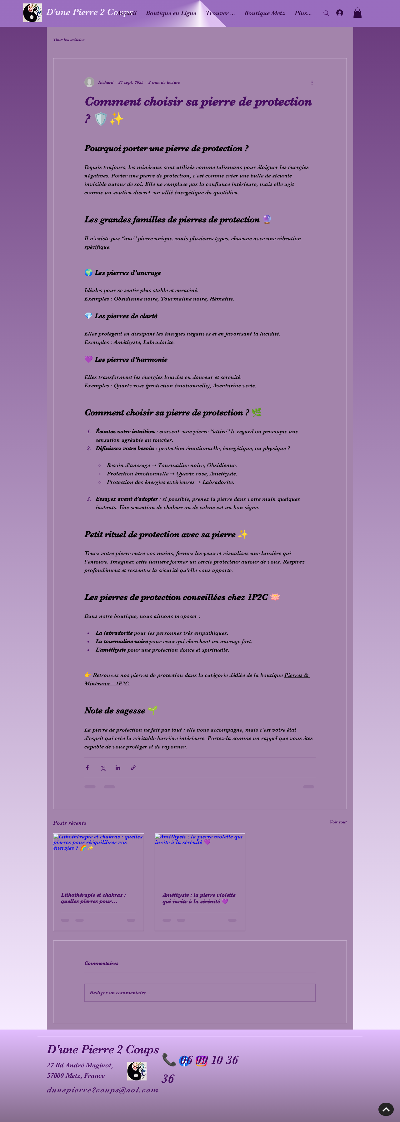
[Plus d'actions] (312, 82)
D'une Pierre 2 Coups (89, 12)
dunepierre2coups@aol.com (103, 1089)
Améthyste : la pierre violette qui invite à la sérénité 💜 (198, 898)
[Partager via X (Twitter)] (103, 768)
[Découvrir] (386, 1109)
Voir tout (338, 821)
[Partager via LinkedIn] (118, 768)
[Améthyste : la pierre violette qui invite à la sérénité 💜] (200, 859)
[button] (357, 12)
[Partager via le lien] (133, 768)
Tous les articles (68, 39)
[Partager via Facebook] (87, 768)
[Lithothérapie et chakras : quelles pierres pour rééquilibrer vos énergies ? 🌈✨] (98, 859)
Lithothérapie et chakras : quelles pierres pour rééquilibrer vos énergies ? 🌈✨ (94, 898)
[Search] (326, 13)
